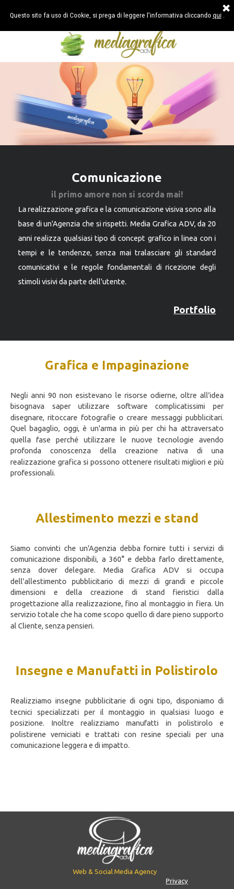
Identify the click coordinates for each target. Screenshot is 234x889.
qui (217, 15)
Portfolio (195, 309)
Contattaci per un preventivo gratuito (116, 788)
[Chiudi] (226, 9)
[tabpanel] (117, 242)
